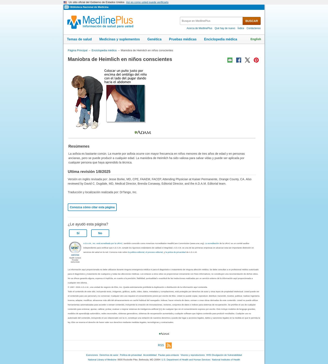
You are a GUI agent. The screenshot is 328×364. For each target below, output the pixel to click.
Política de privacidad (131, 355)
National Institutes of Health (226, 359)
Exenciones (92, 355)
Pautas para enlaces (168, 355)
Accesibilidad (149, 355)
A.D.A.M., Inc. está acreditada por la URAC (103, 243)
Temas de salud (79, 39)
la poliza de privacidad (175, 252)
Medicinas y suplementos (119, 39)
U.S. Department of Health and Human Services (185, 359)
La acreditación (212, 243)
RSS (165, 345)
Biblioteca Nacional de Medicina (89, 7)
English (255, 39)
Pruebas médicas (183, 39)
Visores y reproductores (193, 355)
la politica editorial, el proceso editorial (145, 252)
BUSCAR (251, 21)
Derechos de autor (109, 355)
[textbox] (211, 21)
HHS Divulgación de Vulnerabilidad (224, 355)
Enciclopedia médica (220, 39)
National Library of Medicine (102, 359)
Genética (154, 39)
